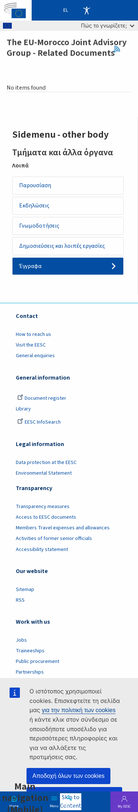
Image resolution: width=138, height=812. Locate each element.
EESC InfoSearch (39, 422)
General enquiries (35, 355)
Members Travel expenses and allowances (63, 528)
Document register (41, 398)
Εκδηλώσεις (34, 206)
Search (69, 805)
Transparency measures (43, 506)
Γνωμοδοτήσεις (39, 226)
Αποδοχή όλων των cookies (68, 776)
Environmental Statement (44, 473)
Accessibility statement (42, 549)
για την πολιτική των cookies (79, 710)
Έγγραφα (30, 266)
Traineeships (30, 651)
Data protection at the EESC (46, 462)
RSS (119, 49)
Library (23, 409)
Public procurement (37, 661)
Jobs (21, 640)
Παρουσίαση (35, 185)
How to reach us (33, 334)
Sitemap (25, 589)
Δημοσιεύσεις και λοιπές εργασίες (62, 246)
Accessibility (86, 10)
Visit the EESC (31, 345)
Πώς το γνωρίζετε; (107, 25)
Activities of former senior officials (54, 538)
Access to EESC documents (46, 517)
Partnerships (30, 672)
